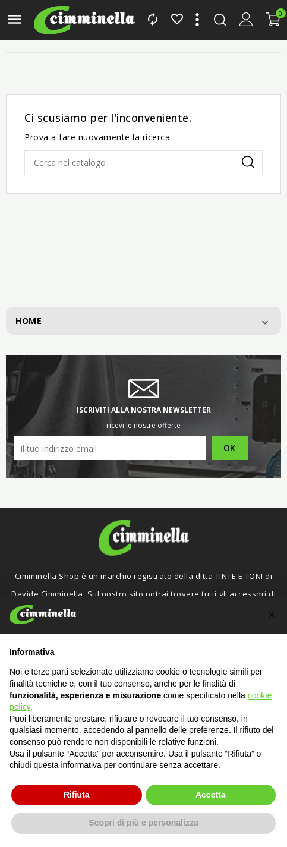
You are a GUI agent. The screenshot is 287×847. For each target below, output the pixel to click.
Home (28, 320)
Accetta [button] (210, 794)
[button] (271, 614)
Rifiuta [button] (77, 794)
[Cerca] (143, 163)
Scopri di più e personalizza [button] (143, 822)
